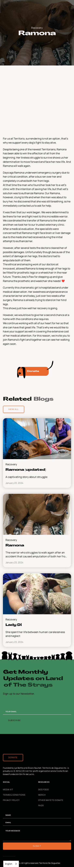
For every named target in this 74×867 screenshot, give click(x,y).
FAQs (41, 805)
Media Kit (8, 789)
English (8, 863)
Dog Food (43, 789)
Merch (42, 795)
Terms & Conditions (14, 795)
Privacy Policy (11, 800)
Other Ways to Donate (50, 800)
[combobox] (11, 864)
